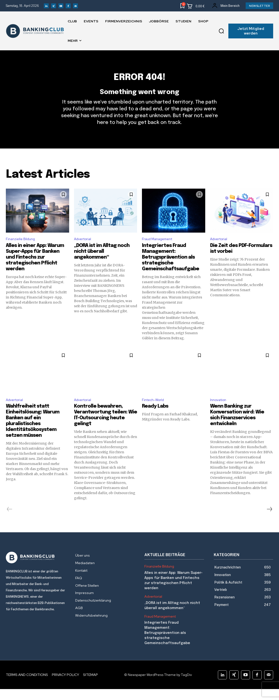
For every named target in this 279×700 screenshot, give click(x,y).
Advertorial (84, 248)
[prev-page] (9, 520)
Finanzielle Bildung (22, 248)
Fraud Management (159, 248)
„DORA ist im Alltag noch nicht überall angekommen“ (102, 261)
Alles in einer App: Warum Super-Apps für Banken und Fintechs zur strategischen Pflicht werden (35, 267)
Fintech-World (154, 410)
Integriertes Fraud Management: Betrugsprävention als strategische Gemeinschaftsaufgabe (170, 267)
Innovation (219, 410)
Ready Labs (155, 417)
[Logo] (35, 568)
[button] (221, 31)
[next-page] (269, 520)
